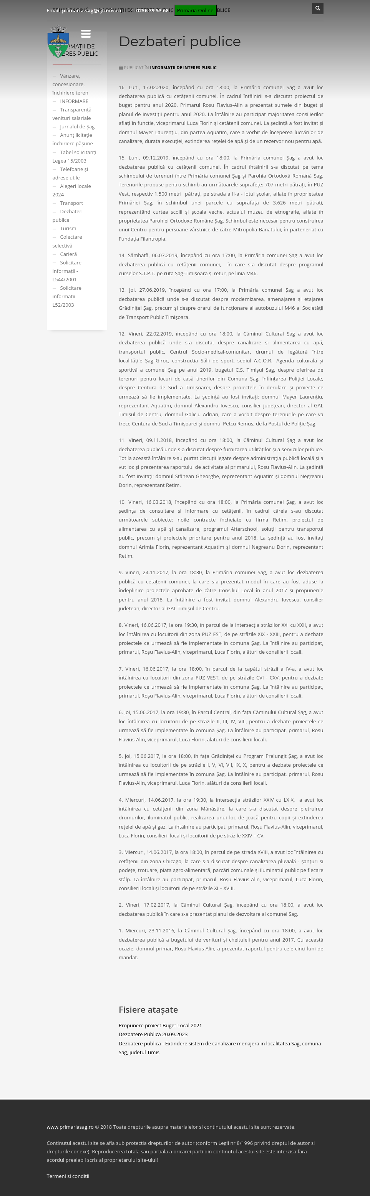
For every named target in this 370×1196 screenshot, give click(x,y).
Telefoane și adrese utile (70, 173)
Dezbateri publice (68, 215)
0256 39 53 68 (152, 10)
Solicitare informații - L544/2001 (67, 271)
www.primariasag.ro (70, 1126)
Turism (68, 228)
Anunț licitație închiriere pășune (73, 139)
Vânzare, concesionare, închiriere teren (70, 84)
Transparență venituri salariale (72, 113)
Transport (71, 202)
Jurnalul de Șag (77, 126)
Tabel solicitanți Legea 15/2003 (74, 156)
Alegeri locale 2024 (72, 190)
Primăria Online (195, 10)
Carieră (68, 254)
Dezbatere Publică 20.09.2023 (153, 1034)
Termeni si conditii (68, 1176)
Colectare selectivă (67, 241)
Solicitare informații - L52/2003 (67, 296)
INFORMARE (74, 101)
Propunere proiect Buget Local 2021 (160, 1025)
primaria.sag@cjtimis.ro (91, 10)
